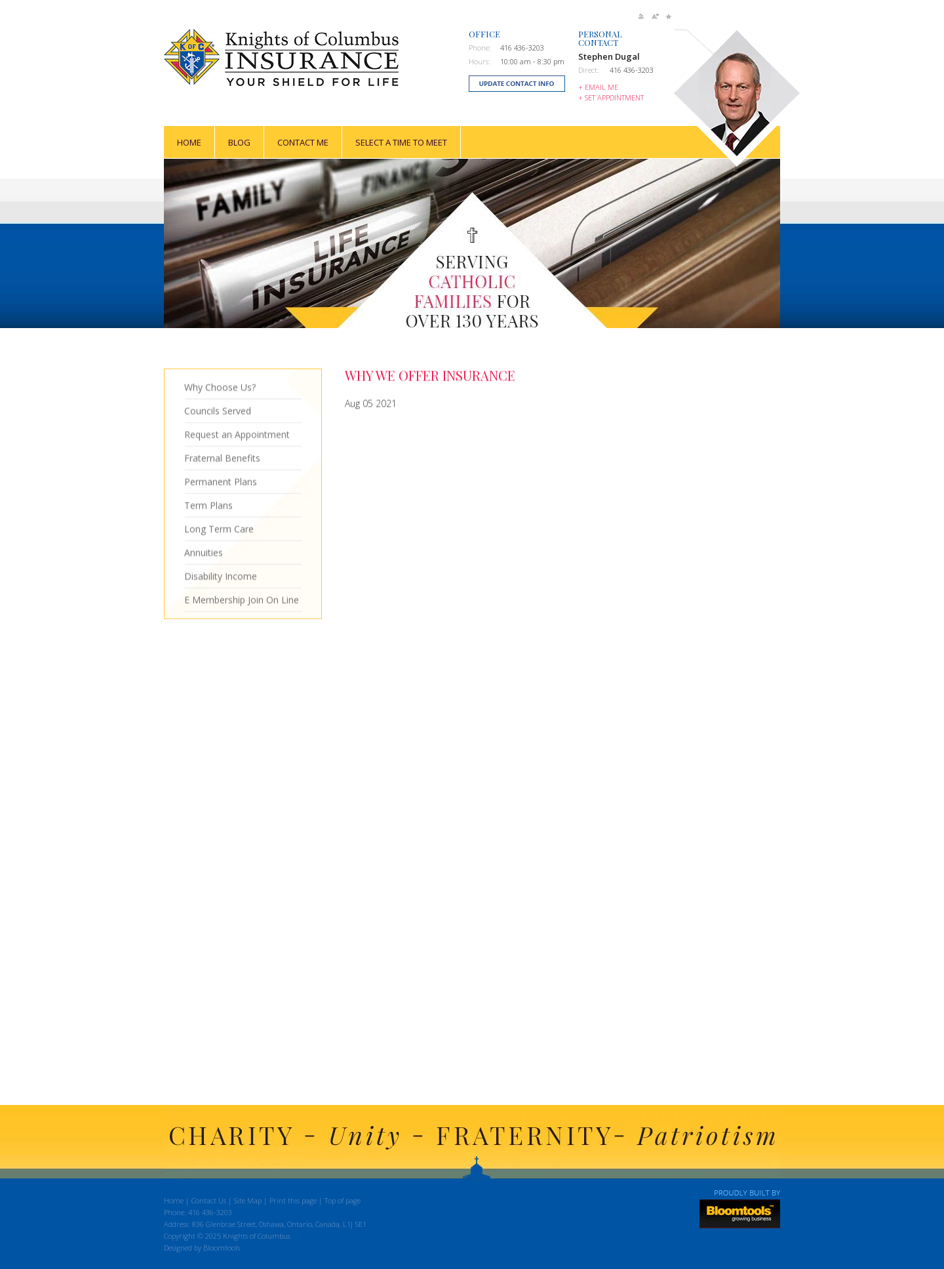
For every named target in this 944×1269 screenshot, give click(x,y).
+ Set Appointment (611, 97)
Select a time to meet (401, 142)
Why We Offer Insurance (430, 376)
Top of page (342, 1202)
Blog (239, 142)
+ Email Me (598, 87)
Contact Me (302, 142)
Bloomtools (221, 1250)
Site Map (248, 1202)
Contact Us (208, 1202)
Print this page (293, 1202)
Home (189, 142)
